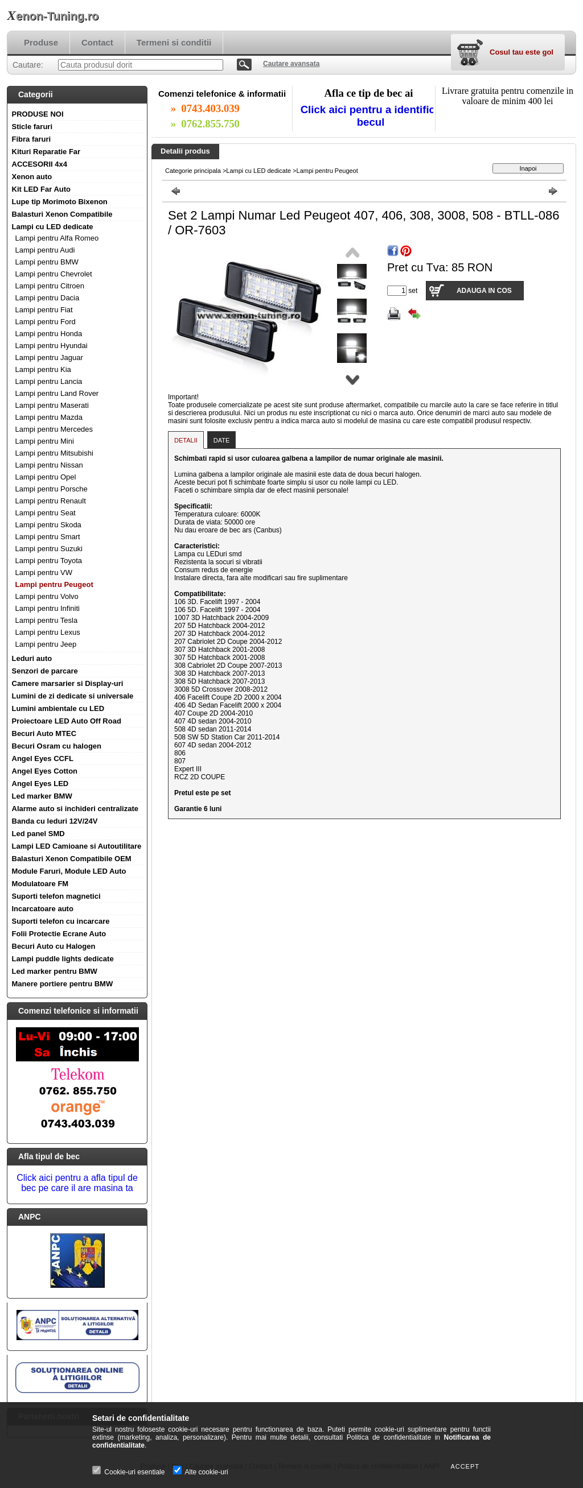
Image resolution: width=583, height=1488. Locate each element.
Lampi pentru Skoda (48, 524)
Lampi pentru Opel (45, 477)
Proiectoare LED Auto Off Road (66, 721)
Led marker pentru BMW (54, 971)
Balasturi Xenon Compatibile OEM (72, 858)
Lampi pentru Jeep (46, 644)
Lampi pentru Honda (49, 333)
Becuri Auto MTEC (44, 733)
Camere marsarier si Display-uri (68, 683)
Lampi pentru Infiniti (47, 608)
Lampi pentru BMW (47, 262)
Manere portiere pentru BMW (62, 983)
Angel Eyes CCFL (42, 758)
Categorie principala (193, 170)
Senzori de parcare (45, 671)
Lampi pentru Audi (45, 250)
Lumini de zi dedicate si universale (73, 696)
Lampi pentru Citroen (49, 286)
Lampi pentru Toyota (49, 560)
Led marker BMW (42, 796)
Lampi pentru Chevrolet (53, 274)
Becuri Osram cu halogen (57, 746)
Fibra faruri (31, 139)
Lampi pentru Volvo (47, 596)
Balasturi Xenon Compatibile (62, 214)
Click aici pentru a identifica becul (371, 116)
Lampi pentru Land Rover (57, 393)
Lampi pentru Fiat (44, 309)
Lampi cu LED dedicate (52, 226)
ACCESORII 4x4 (40, 164)
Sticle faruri (32, 126)
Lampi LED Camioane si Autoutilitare (77, 846)
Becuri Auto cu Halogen (54, 946)
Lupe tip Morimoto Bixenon (60, 201)
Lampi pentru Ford (45, 321)
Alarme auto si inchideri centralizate (75, 808)
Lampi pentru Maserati (52, 405)
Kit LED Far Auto (41, 189)
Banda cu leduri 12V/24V (55, 821)
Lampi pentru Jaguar (49, 357)
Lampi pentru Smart (47, 536)
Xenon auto (32, 176)
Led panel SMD (38, 833)
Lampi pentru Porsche (51, 489)
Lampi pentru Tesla (46, 620)
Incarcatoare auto (42, 908)
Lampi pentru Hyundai (51, 345)
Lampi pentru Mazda (49, 417)
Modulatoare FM (40, 883)
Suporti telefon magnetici (56, 896)
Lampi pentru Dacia (47, 298)
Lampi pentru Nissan (49, 465)
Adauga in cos (484, 291)
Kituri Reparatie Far (46, 151)
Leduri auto (32, 658)
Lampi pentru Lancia (49, 381)
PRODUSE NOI (38, 114)
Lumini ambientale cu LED (58, 708)
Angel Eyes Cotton (45, 771)
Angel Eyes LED (40, 783)
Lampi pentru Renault (50, 501)
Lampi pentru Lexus (47, 632)
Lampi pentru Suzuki (49, 548)
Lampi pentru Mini (44, 441)
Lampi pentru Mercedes (54, 429)
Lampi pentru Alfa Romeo (57, 238)
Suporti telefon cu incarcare (61, 921)
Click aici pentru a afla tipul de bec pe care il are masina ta (77, 1183)
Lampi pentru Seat (45, 513)
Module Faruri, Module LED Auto (69, 871)
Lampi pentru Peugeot (54, 584)
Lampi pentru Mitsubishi (54, 453)
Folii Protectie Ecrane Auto (59, 933)
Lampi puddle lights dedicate (63, 958)
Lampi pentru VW (43, 572)
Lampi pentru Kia (43, 369)
